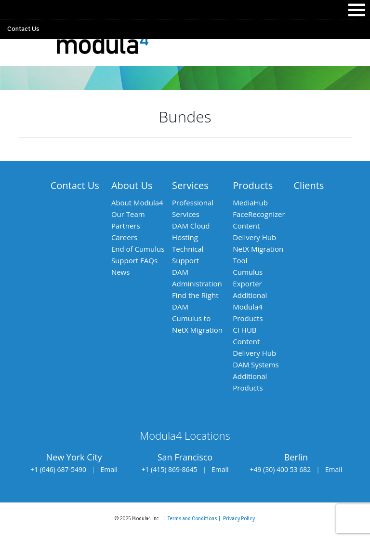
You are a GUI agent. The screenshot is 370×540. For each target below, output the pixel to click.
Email (109, 469)
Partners (125, 225)
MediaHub (250, 202)
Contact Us (23, 29)
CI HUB (244, 330)
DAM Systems (255, 364)
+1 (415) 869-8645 (169, 469)
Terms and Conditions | (195, 518)
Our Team (128, 214)
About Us (132, 185)
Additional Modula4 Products (250, 306)
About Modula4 (137, 202)
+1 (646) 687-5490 (58, 469)
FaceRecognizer (259, 214)
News (120, 272)
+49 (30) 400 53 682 (280, 469)
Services (190, 185)
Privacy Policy (239, 518)
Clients (309, 185)
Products (253, 185)
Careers (124, 237)
